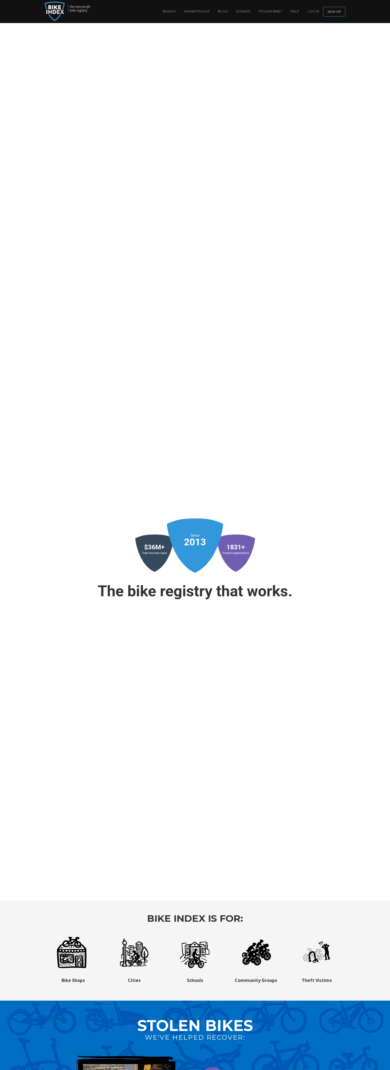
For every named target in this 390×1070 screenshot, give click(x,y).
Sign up (334, 11)
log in (313, 11)
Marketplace (197, 11)
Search (169, 11)
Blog (223, 11)
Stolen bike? (270, 11)
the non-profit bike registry (80, 8)
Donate (243, 11)
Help (294, 11)
